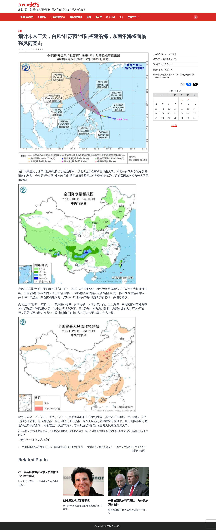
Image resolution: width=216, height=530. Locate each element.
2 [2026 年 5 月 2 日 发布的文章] (188, 99)
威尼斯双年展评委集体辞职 (164, 59)
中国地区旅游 (26, 17)
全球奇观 (42, 17)
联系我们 (110, 17)
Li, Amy (22, 50)
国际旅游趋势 (76, 17)
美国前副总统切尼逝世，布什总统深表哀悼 (128, 502)
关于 (121, 17)
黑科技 (99, 17)
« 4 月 (174, 125)
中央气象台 (31, 439)
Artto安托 (28, 4)
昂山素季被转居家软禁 (163, 64)
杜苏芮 (47, 439)
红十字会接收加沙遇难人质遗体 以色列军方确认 (38, 474)
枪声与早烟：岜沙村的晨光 (164, 54)
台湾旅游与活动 (57, 17)
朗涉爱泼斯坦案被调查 (76, 500)
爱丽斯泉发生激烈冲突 (163, 69)
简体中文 (132, 17)
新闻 (89, 17)
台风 (40, 439)
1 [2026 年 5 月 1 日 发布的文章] (181, 99)
